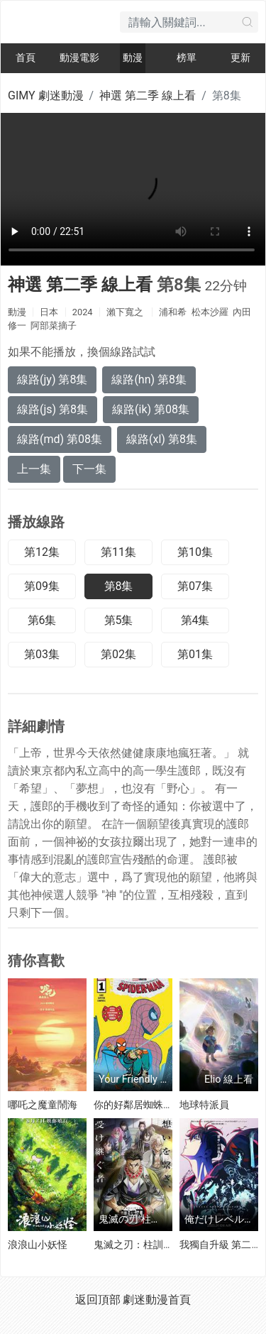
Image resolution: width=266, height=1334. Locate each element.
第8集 (118, 586)
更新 (240, 58)
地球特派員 (204, 1104)
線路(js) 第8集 (52, 409)
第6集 (42, 620)
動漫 (133, 58)
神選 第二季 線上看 (147, 95)
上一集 (34, 469)
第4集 (195, 620)
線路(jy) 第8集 (52, 379)
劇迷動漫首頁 (157, 1299)
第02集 (118, 654)
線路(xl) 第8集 (161, 439)
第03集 (42, 654)
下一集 (89, 469)
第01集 (195, 654)
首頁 (25, 58)
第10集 (195, 552)
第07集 (195, 586)
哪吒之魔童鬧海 (42, 1104)
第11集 (118, 552)
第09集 (42, 586)
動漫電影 (79, 58)
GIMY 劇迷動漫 (46, 95)
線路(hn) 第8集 (149, 379)
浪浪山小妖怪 (37, 1244)
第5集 (118, 620)
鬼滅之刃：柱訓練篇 (138, 1244)
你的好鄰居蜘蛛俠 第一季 (149, 1104)
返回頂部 (98, 1299)
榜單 (186, 58)
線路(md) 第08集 (59, 439)
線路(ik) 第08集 (150, 409)
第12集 (42, 552)
